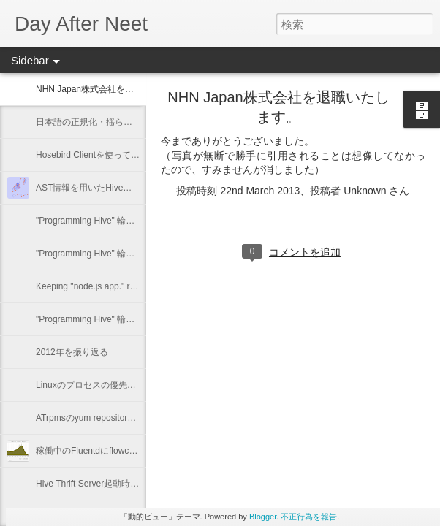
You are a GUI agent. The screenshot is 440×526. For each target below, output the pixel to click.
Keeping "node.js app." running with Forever (121, 286)
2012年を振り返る (72, 352)
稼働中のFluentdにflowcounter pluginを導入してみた (138, 451)
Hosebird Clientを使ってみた (92, 155)
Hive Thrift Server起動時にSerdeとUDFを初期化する (139, 484)
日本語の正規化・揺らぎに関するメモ (110, 122)
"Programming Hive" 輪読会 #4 (96, 221)
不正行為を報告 (309, 516)
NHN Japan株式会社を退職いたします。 (115, 89)
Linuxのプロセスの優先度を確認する (108, 385)
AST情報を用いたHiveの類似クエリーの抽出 (123, 188)
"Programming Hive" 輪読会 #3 (96, 253)
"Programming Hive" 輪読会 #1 (96, 319)
